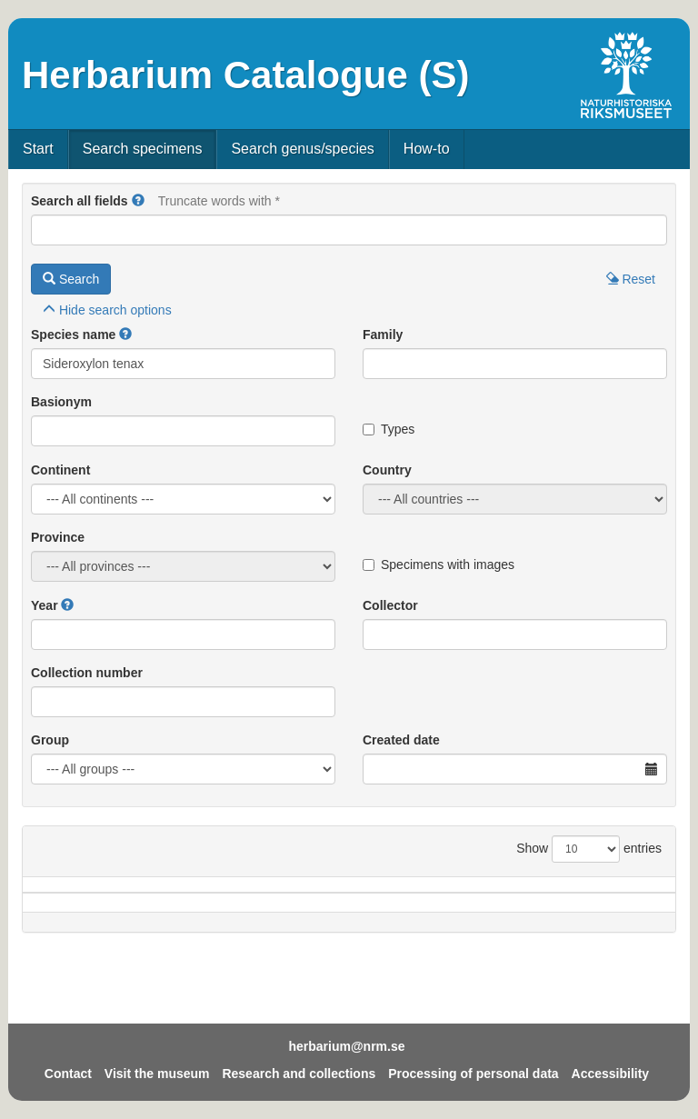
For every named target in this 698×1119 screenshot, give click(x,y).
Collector (390, 605)
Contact (68, 1073)
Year (44, 605)
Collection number (87, 672)
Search (71, 279)
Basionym (61, 402)
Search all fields (79, 201)
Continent (60, 470)
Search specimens (143, 148)
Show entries (589, 849)
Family (383, 334)
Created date (401, 740)
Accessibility (611, 1073)
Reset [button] (630, 279)
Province (58, 537)
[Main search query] (349, 230)
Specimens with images (438, 564)
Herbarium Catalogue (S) (245, 75)
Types (388, 429)
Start (38, 148)
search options (107, 310)
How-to (427, 148)
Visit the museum (157, 1073)
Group (50, 740)
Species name (73, 334)
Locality (328, 911)
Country (387, 470)
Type (633, 911)
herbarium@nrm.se (346, 1046)
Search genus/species (302, 148)
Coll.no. (560, 911)
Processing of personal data (473, 1073)
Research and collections (298, 1073)
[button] (138, 201)
